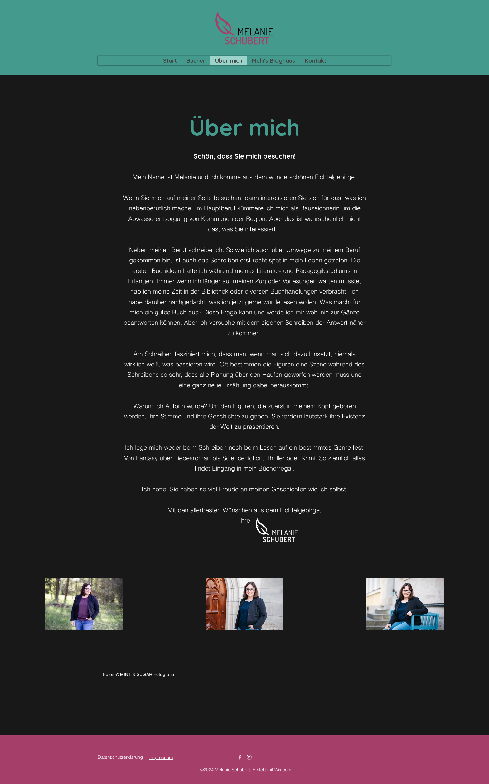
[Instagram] (249, 757)
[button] (196, 60)
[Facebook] (240, 757)
